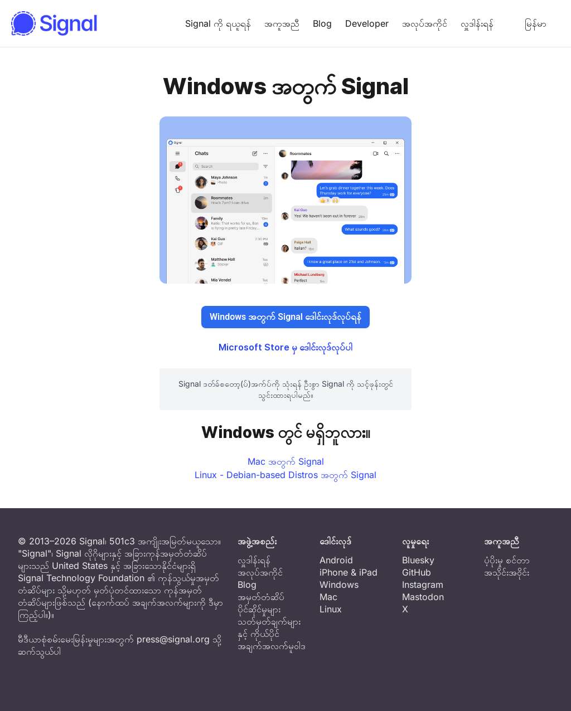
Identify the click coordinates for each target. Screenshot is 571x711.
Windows (339, 584)
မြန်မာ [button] (526, 23)
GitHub (416, 572)
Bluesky (418, 560)
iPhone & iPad (349, 572)
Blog (322, 23)
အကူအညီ (281, 23)
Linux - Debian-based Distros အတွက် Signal (285, 474)
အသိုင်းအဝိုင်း (506, 572)
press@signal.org (173, 639)
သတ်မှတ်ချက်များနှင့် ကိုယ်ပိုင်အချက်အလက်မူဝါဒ (272, 633)
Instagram (422, 584)
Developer (367, 23)
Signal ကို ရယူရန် (218, 23)
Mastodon (423, 596)
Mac (328, 596)
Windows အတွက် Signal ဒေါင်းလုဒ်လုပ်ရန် (285, 316)
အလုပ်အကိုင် (424, 23)
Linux (331, 609)
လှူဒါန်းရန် (477, 23)
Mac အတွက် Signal (286, 461)
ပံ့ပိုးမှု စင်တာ (507, 560)
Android (336, 560)
